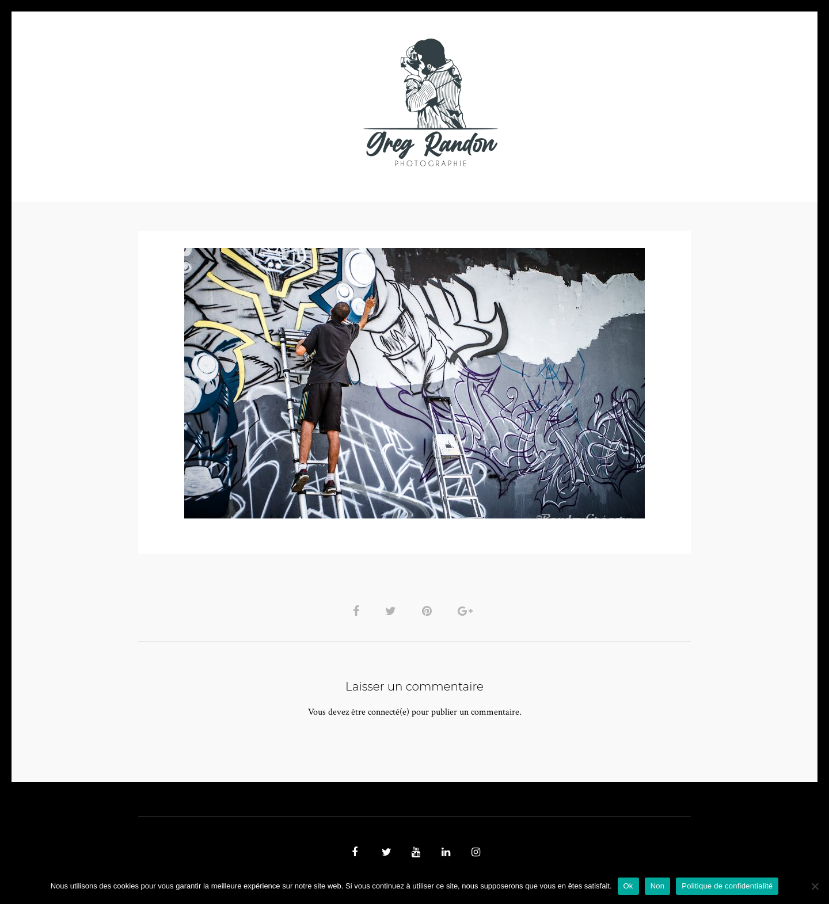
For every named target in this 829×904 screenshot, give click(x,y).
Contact (547, 102)
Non (658, 886)
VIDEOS (268, 102)
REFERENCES (614, 102)
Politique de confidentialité (727, 886)
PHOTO (211, 102)
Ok (628, 886)
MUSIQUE (323, 102)
